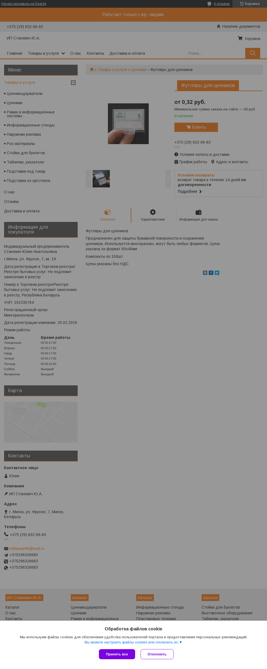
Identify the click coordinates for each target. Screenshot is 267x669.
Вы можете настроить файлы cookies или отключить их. (131, 642)
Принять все (117, 654)
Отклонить (157, 654)
